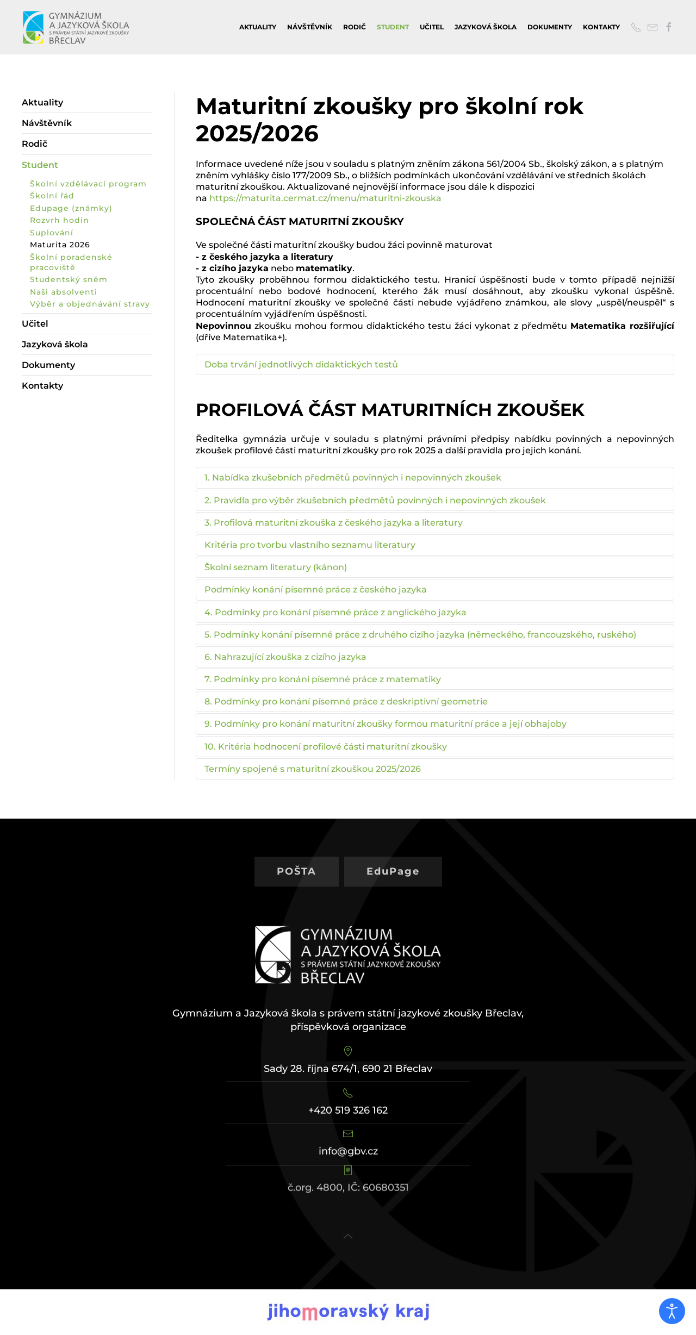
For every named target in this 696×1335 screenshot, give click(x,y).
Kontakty (601, 27)
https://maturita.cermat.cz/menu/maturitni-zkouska (325, 198)
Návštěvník (309, 27)
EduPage (393, 862)
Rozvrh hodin (59, 220)
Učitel (432, 27)
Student (393, 27)
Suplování (51, 233)
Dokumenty (549, 27)
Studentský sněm (69, 279)
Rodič (354, 27)
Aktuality (257, 27)
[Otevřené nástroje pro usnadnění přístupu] (672, 1311)
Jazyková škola (486, 27)
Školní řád (52, 196)
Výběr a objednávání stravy (90, 304)
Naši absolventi (63, 292)
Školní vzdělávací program (88, 184)
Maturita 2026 (60, 244)
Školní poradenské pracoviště (71, 262)
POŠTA (296, 862)
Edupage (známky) (71, 208)
